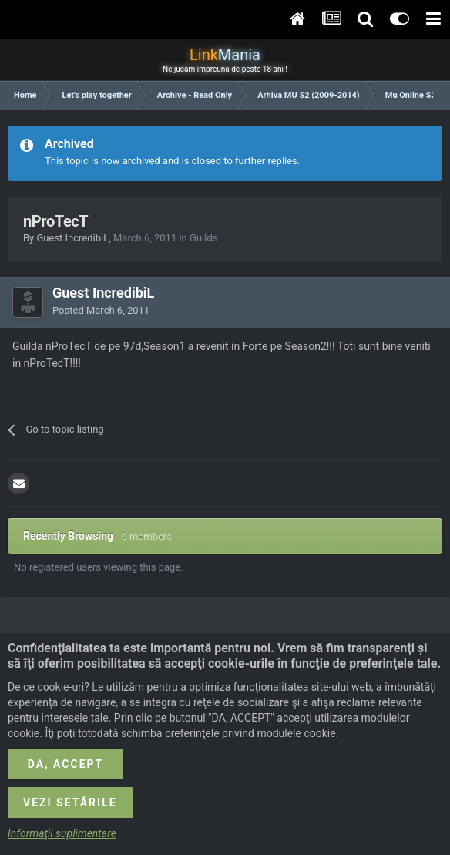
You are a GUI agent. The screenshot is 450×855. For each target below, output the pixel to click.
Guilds (203, 238)
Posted (100, 310)
